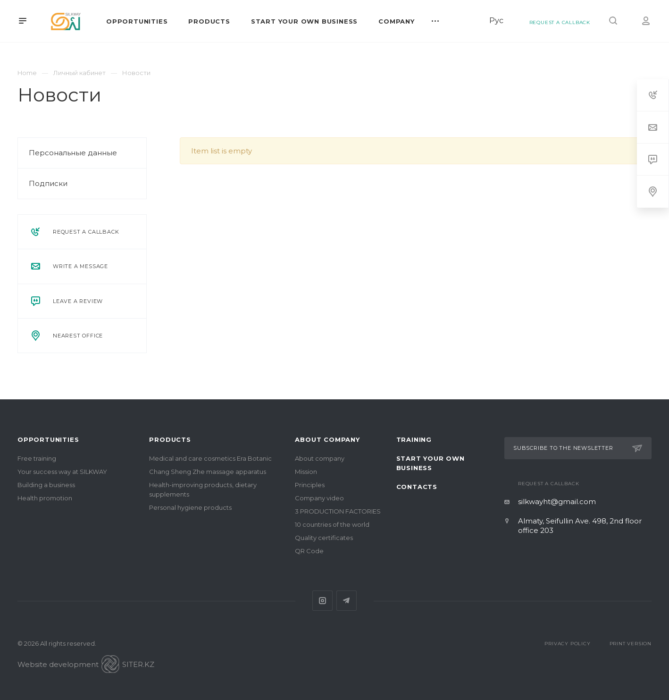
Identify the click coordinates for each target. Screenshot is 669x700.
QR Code (309, 551)
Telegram (346, 600)
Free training (36, 458)
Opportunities (48, 439)
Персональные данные (73, 152)
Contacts (416, 486)
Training (414, 439)
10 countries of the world (332, 524)
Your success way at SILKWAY (62, 471)
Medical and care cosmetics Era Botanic (210, 458)
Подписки (48, 183)
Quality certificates (324, 537)
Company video (319, 498)
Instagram (322, 600)
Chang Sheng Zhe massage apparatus (207, 471)
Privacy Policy (567, 644)
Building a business (46, 485)
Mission (306, 471)
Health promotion (44, 498)
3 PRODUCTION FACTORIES (338, 511)
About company (327, 439)
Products (170, 439)
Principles (310, 485)
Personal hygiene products (190, 507)
